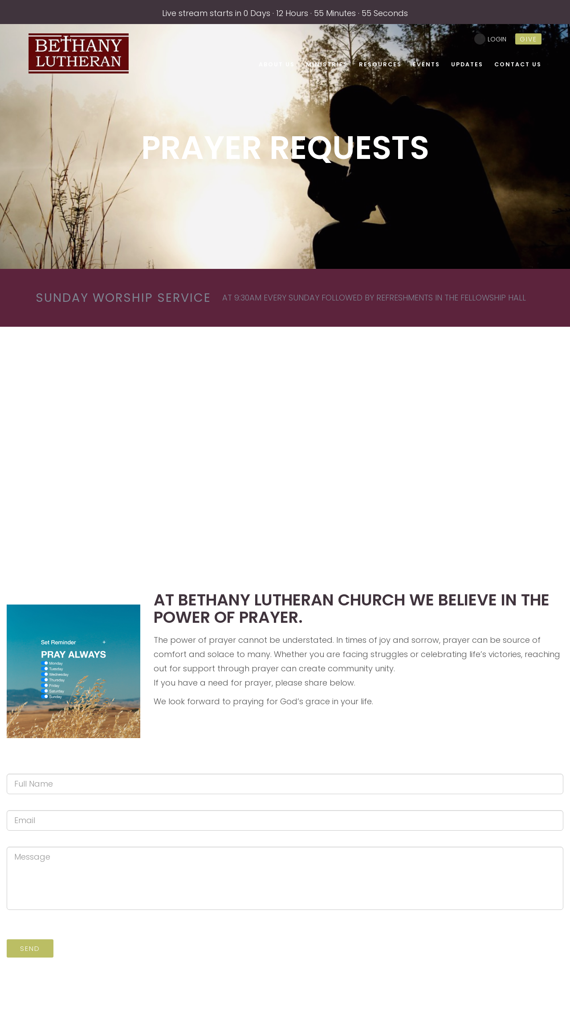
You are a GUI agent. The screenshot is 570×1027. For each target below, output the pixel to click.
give (528, 39)
